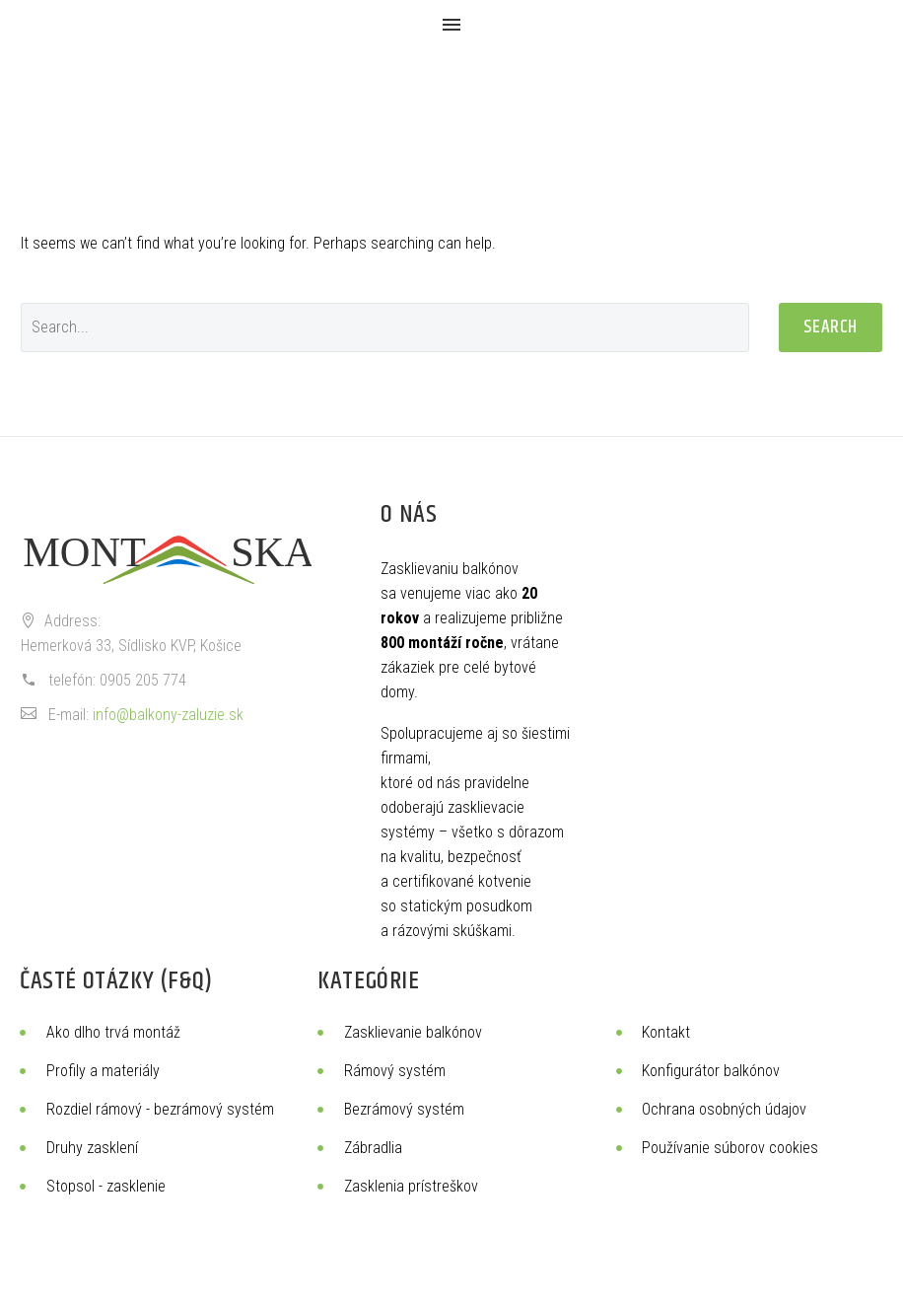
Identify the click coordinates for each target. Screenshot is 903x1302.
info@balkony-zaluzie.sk (168, 714)
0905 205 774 (143, 680)
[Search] (385, 327)
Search (830, 327)
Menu (451, 25)
